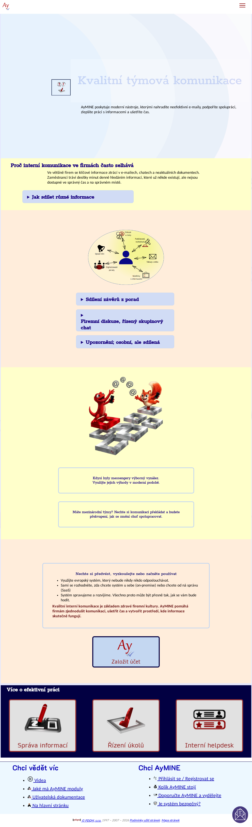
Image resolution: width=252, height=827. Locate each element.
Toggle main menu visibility (242, 3)
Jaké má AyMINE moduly (55, 789)
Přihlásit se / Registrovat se (183, 779)
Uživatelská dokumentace (56, 797)
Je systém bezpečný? (177, 804)
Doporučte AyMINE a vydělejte (187, 795)
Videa (36, 780)
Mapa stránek (170, 820)
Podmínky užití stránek (145, 820)
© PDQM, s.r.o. (87, 820)
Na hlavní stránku (48, 805)
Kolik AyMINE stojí (174, 787)
